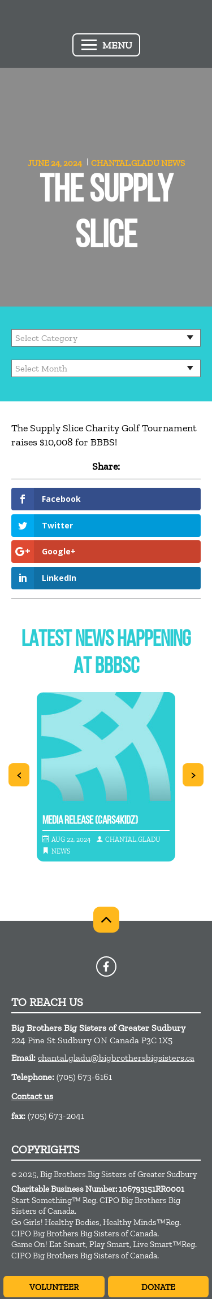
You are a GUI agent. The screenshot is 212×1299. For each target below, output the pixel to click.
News (173, 163)
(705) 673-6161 (84, 1076)
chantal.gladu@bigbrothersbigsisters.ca (116, 1057)
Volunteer (54, 1287)
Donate (158, 1287)
